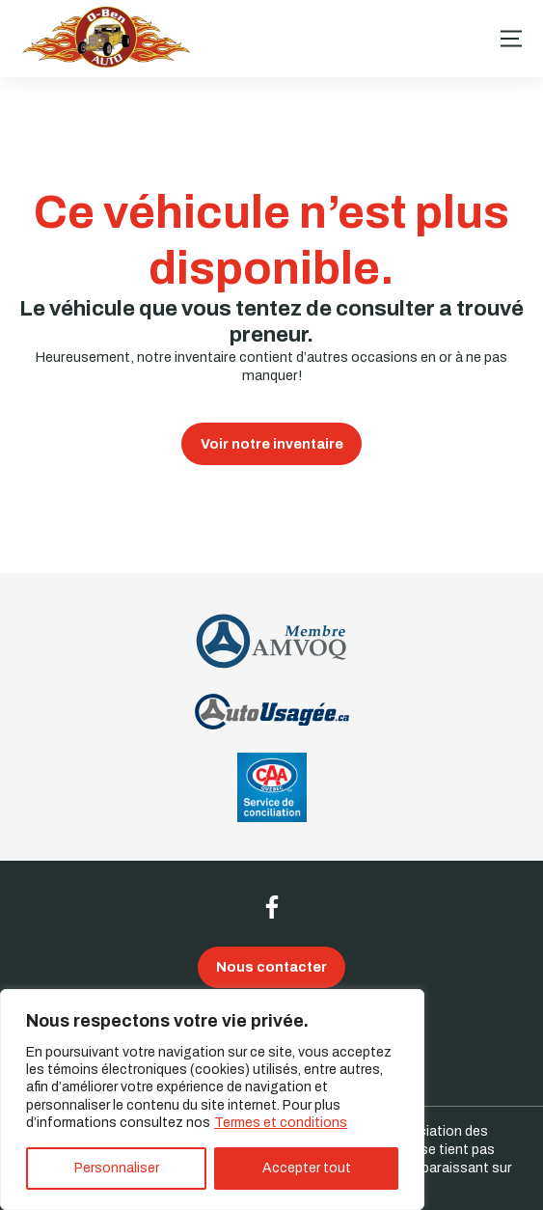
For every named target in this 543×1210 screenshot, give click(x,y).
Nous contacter (271, 967)
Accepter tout (306, 1168)
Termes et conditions (280, 1122)
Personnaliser (116, 1168)
